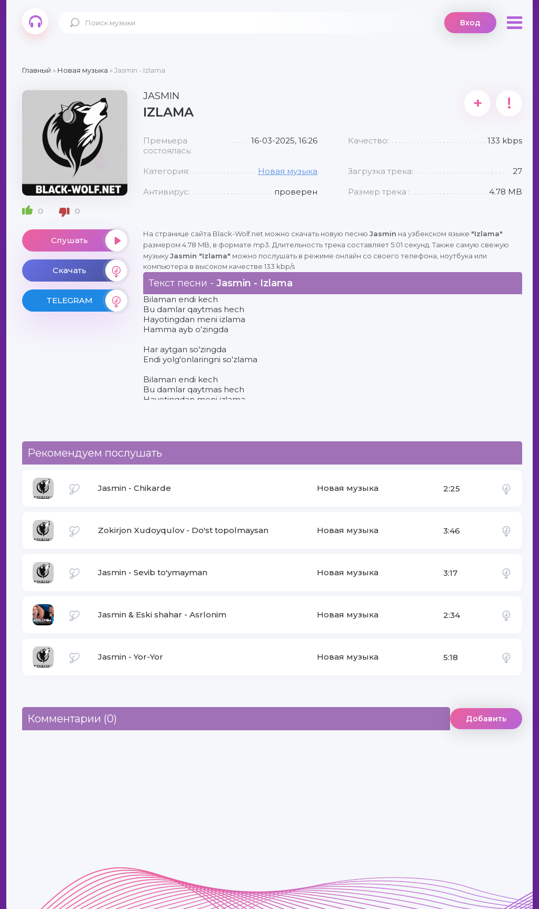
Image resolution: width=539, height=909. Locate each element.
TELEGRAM (86, 300)
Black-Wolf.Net (35, 21)
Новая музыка (287, 171)
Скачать (90, 270)
